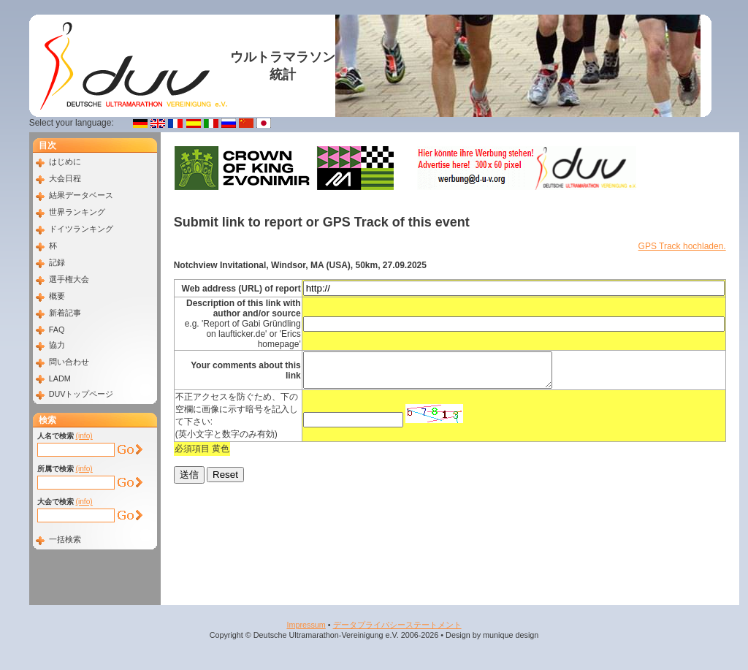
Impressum (305, 624)
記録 (57, 262)
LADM (60, 378)
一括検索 (65, 539)
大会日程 (65, 178)
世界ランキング (77, 212)
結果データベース (81, 195)
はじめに (65, 161)
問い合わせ (69, 361)
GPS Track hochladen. (682, 246)
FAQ (57, 329)
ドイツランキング (81, 228)
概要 (57, 296)
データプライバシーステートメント (397, 624)
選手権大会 (69, 279)
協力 (57, 344)
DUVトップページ (81, 393)
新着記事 (65, 312)
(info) (84, 436)
